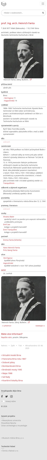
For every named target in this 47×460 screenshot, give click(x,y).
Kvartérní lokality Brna (12, 380)
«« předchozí (6, 326)
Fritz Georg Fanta (10, 250)
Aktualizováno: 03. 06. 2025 (34, 346)
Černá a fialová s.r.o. (9, 450)
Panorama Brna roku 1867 (13, 359)
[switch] (3, 401)
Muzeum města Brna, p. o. (12, 438)
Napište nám (6, 337)
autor (3, 270)
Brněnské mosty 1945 (11, 369)
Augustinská (9, 100)
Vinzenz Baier (8, 216)
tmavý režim (11, 401)
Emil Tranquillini (10, 229)
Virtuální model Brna (11, 355)
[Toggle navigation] (43, 4)
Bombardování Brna (11, 366)
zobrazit (6, 142)
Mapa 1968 (6, 373)
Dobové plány (8, 362)
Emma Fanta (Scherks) (12, 240)
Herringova (8, 98)
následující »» (40, 326)
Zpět (13, 345)
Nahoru (4, 345)
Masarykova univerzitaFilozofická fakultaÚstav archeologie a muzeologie (14, 423)
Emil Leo (6, 224)
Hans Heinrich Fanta (11, 247)
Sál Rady (5, 377)
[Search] (23, 13)
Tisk (20, 345)
